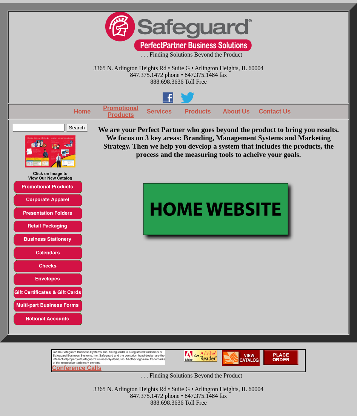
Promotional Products (120, 111)
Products (198, 111)
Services (159, 111)
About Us (236, 111)
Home (82, 111)
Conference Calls (77, 368)
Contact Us (275, 111)
